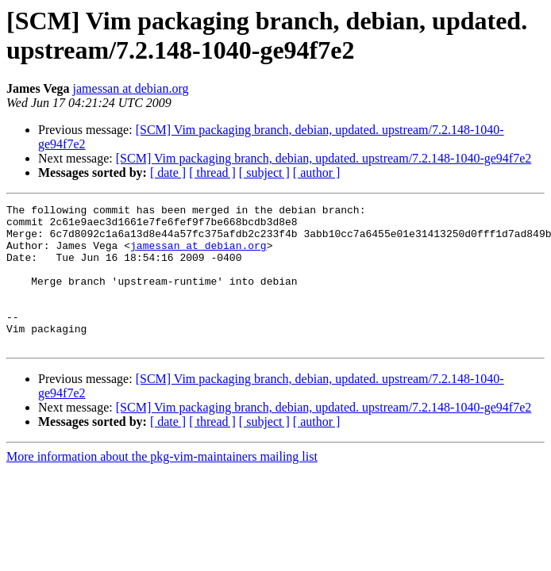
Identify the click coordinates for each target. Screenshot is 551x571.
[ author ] (317, 172)
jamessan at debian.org (131, 88)
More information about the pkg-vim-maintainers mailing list (162, 485)
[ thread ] (212, 172)
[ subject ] (264, 172)
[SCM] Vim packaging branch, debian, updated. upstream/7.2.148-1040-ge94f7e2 (324, 158)
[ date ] (168, 172)
